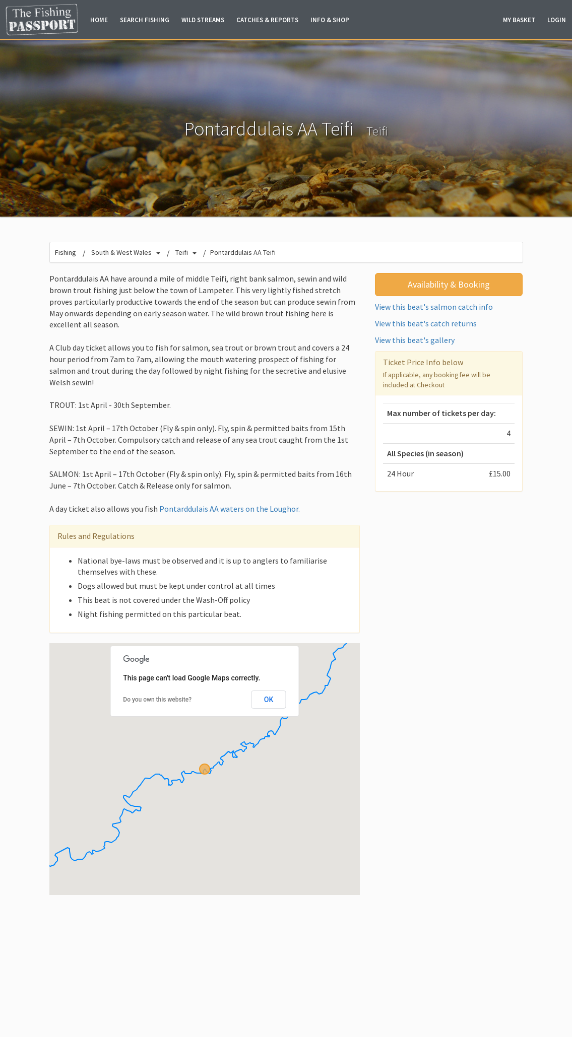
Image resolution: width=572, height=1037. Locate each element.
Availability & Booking (449, 284)
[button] (204, 769)
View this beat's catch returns (426, 323)
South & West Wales (121, 252)
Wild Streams (202, 20)
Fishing (65, 252)
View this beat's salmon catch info (434, 307)
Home (99, 20)
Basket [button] (519, 20)
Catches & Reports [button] (267, 20)
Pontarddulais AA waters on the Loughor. (229, 509)
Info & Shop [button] (329, 20)
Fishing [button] (144, 20)
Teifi (377, 131)
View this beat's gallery (415, 340)
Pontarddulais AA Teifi (243, 252)
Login (556, 20)
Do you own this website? (157, 699)
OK (269, 700)
